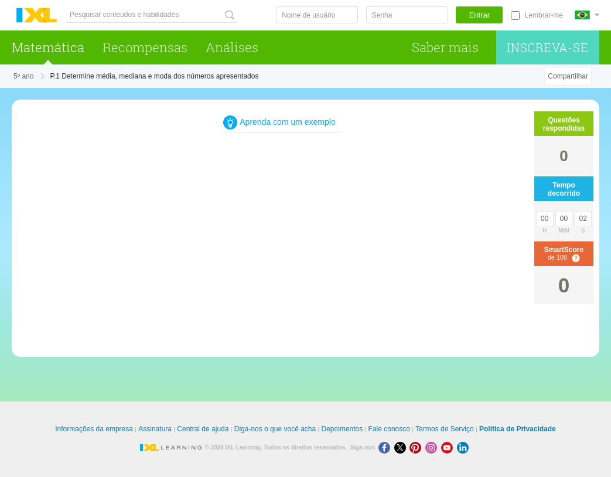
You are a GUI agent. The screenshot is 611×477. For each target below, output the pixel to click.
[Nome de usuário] (317, 14)
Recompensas (145, 47)
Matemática (48, 47)
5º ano (23, 76)
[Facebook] (386, 447)
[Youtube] (449, 447)
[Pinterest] (417, 447)
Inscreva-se (548, 47)
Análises (232, 47)
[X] (402, 447)
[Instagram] (433, 447)
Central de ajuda (202, 429)
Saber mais (445, 47)
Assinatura (155, 429)
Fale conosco (389, 429)
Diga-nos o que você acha (275, 429)
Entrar (479, 15)
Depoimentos (342, 429)
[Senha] (407, 14)
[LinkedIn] (464, 447)
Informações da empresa (94, 429)
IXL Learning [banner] (37, 15)
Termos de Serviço (444, 429)
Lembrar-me (544, 15)
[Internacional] (587, 15)
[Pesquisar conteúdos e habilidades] (151, 15)
